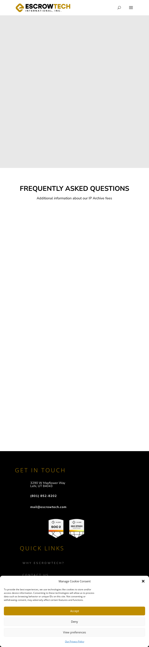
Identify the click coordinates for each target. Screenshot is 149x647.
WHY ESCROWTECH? (43, 563)
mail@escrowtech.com (48, 507)
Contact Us (36, 575)
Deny (74, 622)
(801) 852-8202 (43, 496)
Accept (74, 611)
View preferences (74, 632)
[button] (143, 581)
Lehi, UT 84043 (41, 486)
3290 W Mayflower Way (47, 483)
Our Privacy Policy (74, 641)
